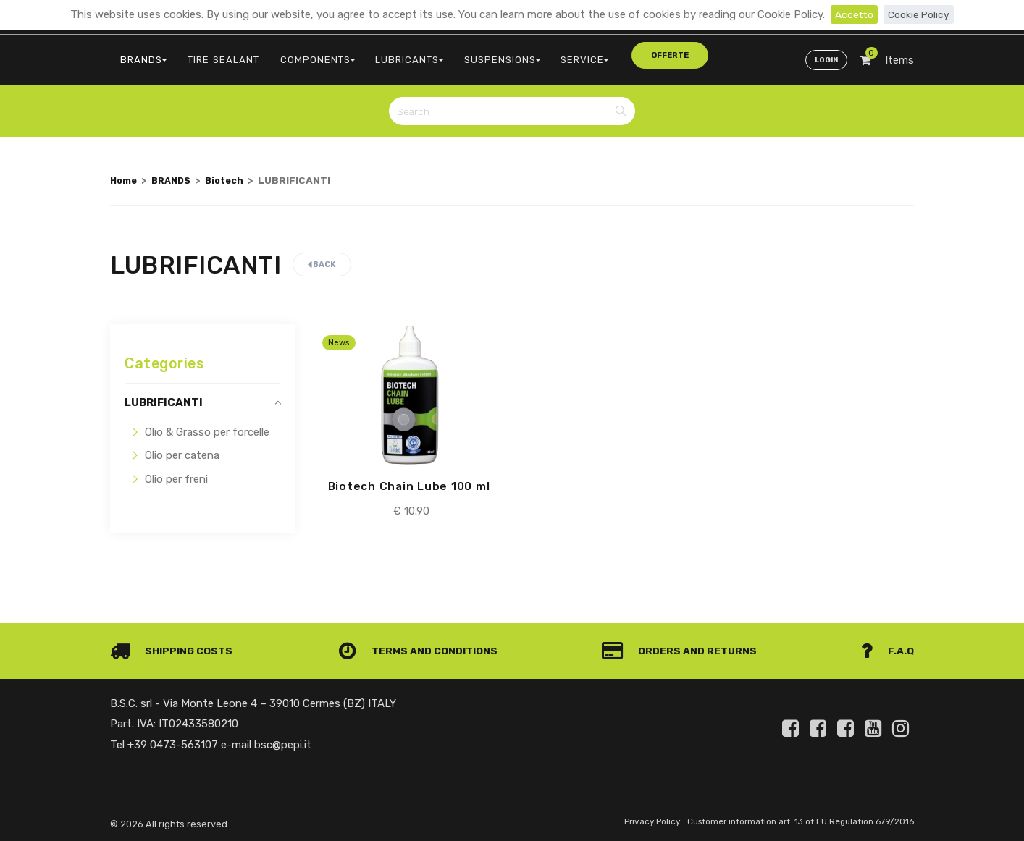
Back (322, 256)
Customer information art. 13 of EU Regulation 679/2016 (792, 814)
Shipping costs (174, 643)
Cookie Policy (920, 14)
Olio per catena (182, 447)
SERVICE (542, 54)
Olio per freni (176, 471)
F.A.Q (887, 643)
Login (824, 55)
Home (124, 172)
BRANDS (140, 54)
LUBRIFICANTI (164, 394)
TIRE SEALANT (212, 54)
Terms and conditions (421, 643)
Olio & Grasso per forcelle (207, 424)
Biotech (232, 172)
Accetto (852, 14)
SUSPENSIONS (467, 54)
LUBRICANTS (381, 54)
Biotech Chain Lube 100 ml (408, 478)
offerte (611, 54)
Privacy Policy (633, 814)
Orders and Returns (683, 643)
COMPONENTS (297, 54)
